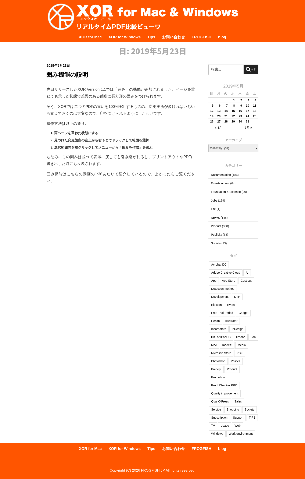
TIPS (252, 417)
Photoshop (218, 361)
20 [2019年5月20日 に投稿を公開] (219, 116)
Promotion (218, 377)
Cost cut (246, 280)
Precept (216, 369)
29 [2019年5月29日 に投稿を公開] (233, 121)
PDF (240, 353)
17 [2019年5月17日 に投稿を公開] (247, 111)
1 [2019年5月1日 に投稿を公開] (234, 100)
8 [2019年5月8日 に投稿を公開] (234, 105)
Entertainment (220, 183)
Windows (217, 433)
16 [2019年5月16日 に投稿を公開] (240, 111)
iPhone (240, 337)
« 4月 (218, 127)
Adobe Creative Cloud (225, 272)
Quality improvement (224, 393)
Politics (235, 361)
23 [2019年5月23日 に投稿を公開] (240, 116)
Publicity (216, 234)
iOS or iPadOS (221, 337)
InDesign (237, 329)
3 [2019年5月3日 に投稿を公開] (248, 100)
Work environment (241, 433)
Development (220, 296)
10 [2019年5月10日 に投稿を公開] (247, 105)
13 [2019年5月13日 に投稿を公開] (219, 111)
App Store (228, 280)
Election (216, 304)
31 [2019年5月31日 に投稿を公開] (247, 121)
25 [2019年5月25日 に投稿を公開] (254, 116)
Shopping (233, 409)
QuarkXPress (220, 401)
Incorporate (218, 329)
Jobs (214, 200)
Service (216, 409)
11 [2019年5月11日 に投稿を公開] (254, 105)
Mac (214, 345)
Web (237, 425)
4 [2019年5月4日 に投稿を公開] (255, 100)
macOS (227, 345)
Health (215, 321)
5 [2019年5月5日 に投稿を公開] (213, 105)
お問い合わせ (173, 37)
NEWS (215, 217)
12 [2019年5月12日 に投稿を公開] (212, 111)
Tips (151, 37)
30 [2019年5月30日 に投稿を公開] (240, 121)
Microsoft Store (221, 353)
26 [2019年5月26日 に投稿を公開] (212, 121)
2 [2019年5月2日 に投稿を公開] (241, 100)
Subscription (219, 417)
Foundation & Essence (226, 192)
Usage (224, 425)
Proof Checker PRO (224, 385)
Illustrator (231, 321)
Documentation (221, 175)
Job (253, 337)
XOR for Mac (90, 37)
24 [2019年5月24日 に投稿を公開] (247, 116)
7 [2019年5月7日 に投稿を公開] (227, 105)
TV (213, 425)
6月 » (248, 127)
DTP (237, 296)
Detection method (222, 288)
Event (231, 304)
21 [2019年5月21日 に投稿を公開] (226, 116)
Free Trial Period (222, 313)
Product (216, 226)
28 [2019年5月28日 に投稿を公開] (226, 121)
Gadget (243, 313)
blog (222, 37)
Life (213, 209)
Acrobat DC (218, 264)
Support (238, 417)
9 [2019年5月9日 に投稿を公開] (241, 105)
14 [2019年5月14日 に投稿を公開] (226, 111)
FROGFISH (201, 37)
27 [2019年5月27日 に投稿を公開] (219, 121)
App (213, 280)
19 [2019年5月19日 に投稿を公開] (212, 116)
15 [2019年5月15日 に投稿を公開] (233, 111)
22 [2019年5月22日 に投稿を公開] (233, 116)
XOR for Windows (124, 37)
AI (247, 272)
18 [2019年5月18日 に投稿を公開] (254, 111)
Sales (238, 401)
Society (216, 243)
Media (242, 345)
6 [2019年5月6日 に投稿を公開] (220, 105)
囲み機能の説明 (67, 74)
